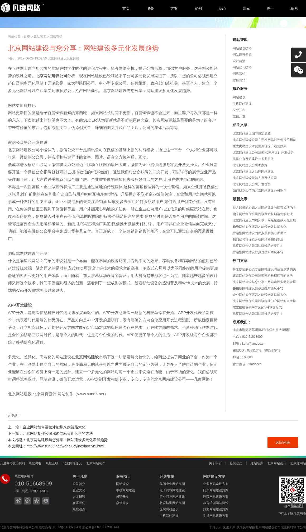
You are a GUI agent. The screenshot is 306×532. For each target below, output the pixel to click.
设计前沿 (239, 61)
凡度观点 (79, 509)
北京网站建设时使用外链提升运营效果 (259, 146)
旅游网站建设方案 (215, 509)
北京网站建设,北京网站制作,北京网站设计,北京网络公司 (43, 8)
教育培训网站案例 (172, 503)
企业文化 (79, 490)
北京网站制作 (95, 463)
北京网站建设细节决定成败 (252, 133)
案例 (198, 8)
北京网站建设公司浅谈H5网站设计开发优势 (263, 152)
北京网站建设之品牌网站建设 (253, 171)
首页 (126, 8)
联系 (294, 8)
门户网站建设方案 (215, 490)
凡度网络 (34, 463)
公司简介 (79, 484)
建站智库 (40, 37)
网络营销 (56, 37)
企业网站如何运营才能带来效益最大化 (259, 227)
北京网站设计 (276, 463)
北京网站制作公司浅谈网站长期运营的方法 (263, 214)
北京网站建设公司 (268, 527)
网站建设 (239, 97)
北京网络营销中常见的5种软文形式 (257, 307)
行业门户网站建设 (172, 496)
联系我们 (79, 503)
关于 (270, 8)
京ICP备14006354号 (66, 527)
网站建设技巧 (242, 48)
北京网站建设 (72, 463)
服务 (150, 8)
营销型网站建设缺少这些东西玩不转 (258, 252)
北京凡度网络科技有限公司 (19, 527)
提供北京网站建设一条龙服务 (253, 159)
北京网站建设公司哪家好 (250, 165)
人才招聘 (79, 496)
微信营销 (239, 80)
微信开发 (239, 116)
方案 (174, 8)
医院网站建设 (169, 509)
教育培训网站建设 (215, 503)
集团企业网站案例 (172, 484)
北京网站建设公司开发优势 (252, 184)
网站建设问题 (242, 55)
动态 (222, 8)
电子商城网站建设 (172, 490)
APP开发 (239, 110)
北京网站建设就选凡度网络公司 (255, 178)
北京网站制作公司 (293, 527)
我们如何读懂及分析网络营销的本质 (258, 239)
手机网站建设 (242, 103)
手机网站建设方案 (215, 515)
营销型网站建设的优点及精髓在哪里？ (259, 233)
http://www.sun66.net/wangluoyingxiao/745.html (65, 446)
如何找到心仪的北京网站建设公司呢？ (259, 190)
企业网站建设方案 (215, 484)
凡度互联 (52, 463)
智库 (246, 8)
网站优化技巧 (242, 67)
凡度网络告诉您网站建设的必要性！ (258, 246)
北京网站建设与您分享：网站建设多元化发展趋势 (67, 440)
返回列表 (282, 442)
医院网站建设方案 (215, 496)
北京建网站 (298, 463)
